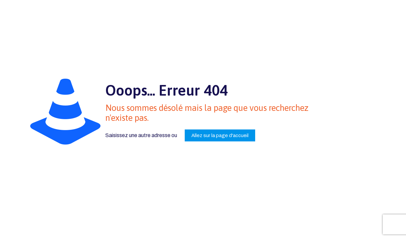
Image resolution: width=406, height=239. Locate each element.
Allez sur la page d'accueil (220, 135)
